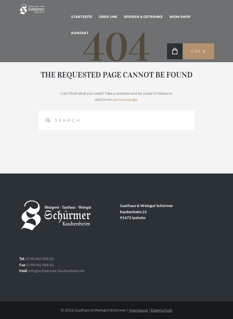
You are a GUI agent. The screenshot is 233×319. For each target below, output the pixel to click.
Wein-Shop (180, 17)
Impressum (138, 310)
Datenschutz (162, 310)
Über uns (108, 17)
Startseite (81, 17)
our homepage (124, 99)
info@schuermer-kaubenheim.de (56, 270)
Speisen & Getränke (143, 17)
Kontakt (79, 33)
